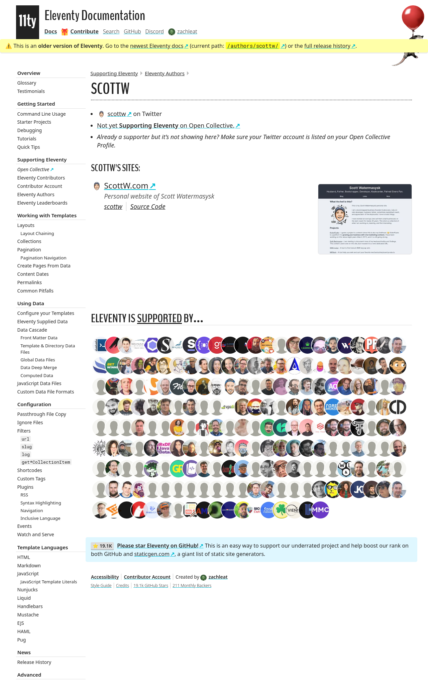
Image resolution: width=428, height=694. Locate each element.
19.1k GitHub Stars (150, 585)
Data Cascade (32, 330)
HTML (23, 557)
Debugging (29, 130)
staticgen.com (152, 554)
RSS (24, 495)
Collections (29, 241)
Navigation (31, 510)
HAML (24, 631)
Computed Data (36, 375)
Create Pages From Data (44, 265)
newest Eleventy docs (157, 45)
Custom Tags (31, 478)
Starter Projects (34, 122)
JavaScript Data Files (39, 383)
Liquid (24, 598)
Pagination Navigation (43, 258)
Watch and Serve (35, 534)
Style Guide (101, 585)
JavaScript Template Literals (48, 582)
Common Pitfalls (35, 290)
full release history (327, 45)
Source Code (148, 206)
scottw (111, 114)
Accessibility (105, 577)
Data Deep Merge (38, 367)
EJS (20, 623)
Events (24, 526)
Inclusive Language (40, 518)
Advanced (29, 674)
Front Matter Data (39, 338)
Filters (24, 431)
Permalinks (29, 282)
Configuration (34, 404)
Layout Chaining (37, 233)
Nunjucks (27, 589)
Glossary (26, 83)
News (24, 652)
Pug (21, 640)
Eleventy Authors (36, 194)
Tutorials (26, 138)
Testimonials (31, 91)
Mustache (28, 614)
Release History (34, 662)
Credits (122, 585)
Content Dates (33, 274)
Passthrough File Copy (41, 414)
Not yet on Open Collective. (165, 125)
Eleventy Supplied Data (42, 321)
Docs (50, 31)
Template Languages (42, 547)
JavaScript (28, 573)
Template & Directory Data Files (47, 349)
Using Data (30, 303)
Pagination (29, 249)
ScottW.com (119, 185)
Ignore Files (30, 422)
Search (111, 31)
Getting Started (36, 103)
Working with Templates (47, 215)
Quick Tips (28, 147)
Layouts (25, 225)
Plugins (25, 487)
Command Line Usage (41, 114)
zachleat (213, 577)
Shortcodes (29, 470)
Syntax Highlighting (40, 503)
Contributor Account (39, 186)
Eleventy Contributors (41, 178)
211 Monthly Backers (192, 585)
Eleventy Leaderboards (42, 203)
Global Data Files (37, 360)
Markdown (29, 565)
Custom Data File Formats (45, 391)
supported (159, 318)
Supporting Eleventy (42, 159)
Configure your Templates (45, 313)
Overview (28, 73)
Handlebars (30, 606)
